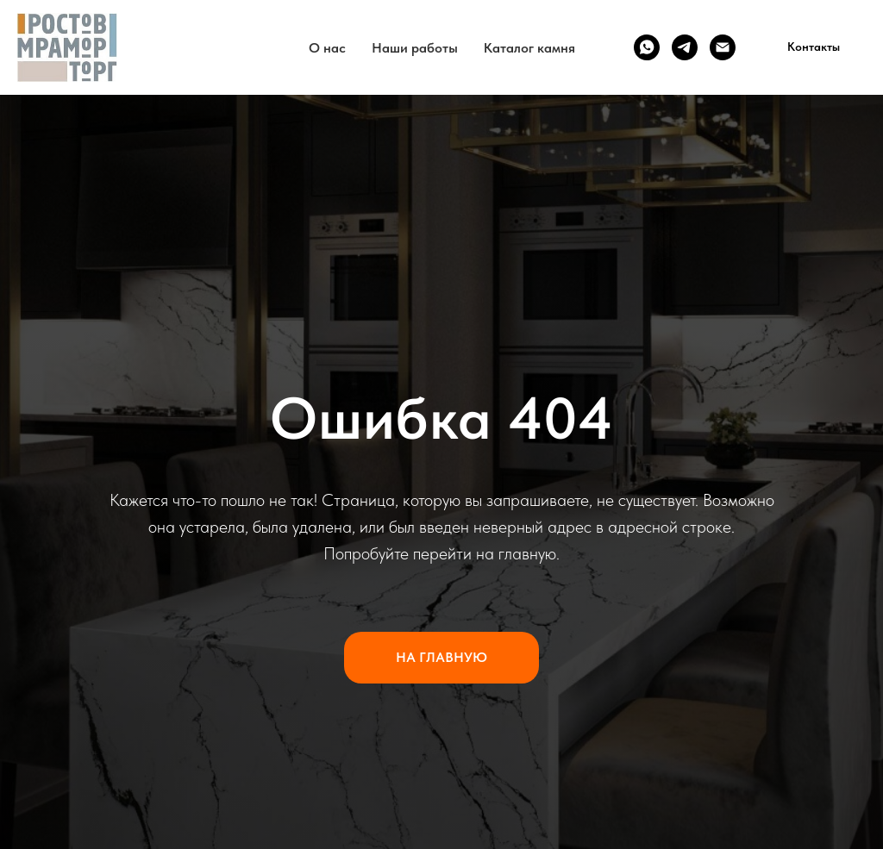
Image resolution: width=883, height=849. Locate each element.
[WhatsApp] (647, 47)
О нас (327, 48)
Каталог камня (529, 48)
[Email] (723, 47)
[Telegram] (685, 47)
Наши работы (415, 48)
